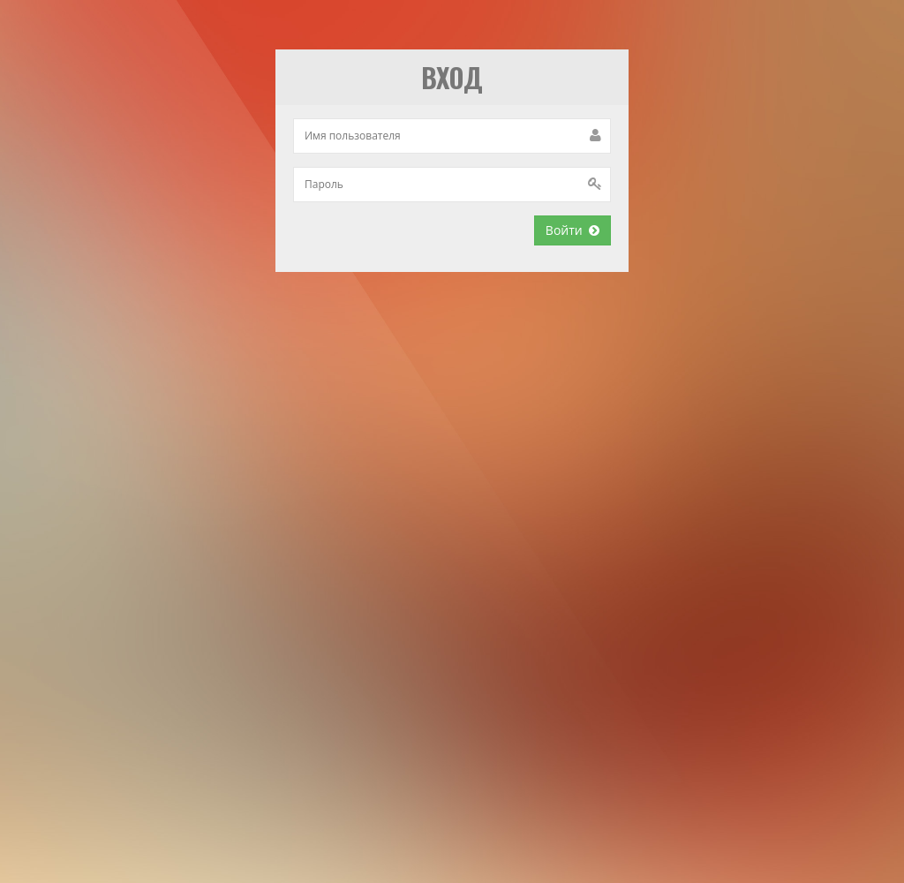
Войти (572, 230)
